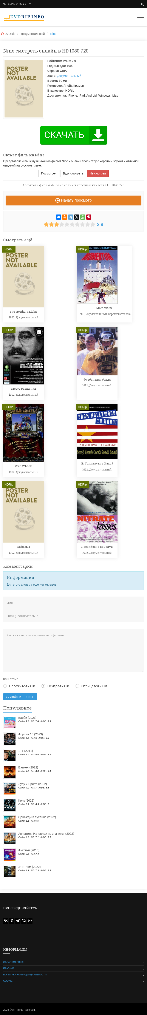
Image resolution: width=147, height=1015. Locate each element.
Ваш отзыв (10, 679)
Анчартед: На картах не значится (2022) (46, 833)
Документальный (69, 75)
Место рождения (23, 388)
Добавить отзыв (20, 697)
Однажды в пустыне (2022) (37, 817)
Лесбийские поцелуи (97, 547)
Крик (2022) (26, 800)
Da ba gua (23, 547)
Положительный (19, 686)
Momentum (104, 308)
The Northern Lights (23, 311)
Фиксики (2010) (28, 850)
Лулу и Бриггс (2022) (32, 784)
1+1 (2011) (25, 751)
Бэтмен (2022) (28, 767)
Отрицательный (91, 686)
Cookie (7, 981)
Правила (8, 968)
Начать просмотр (73, 200)
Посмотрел (49, 173)
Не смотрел (98, 173)
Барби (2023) (27, 717)
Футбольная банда (97, 379)
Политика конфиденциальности (24, 974)
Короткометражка (119, 314)
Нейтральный (55, 686)
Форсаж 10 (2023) (30, 734)
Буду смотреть (73, 173)
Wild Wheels (23, 466)
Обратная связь (14, 962)
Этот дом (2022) (29, 866)
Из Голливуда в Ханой (97, 463)
